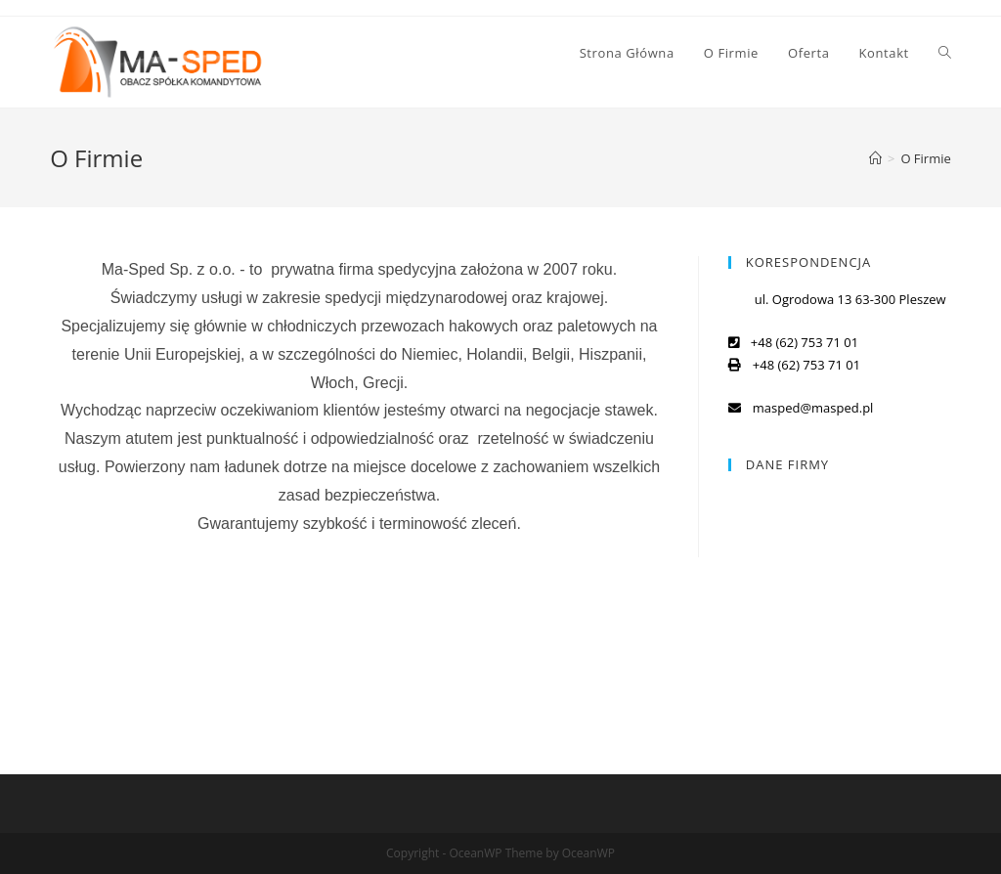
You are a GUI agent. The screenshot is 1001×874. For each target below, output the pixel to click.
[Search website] (945, 53)
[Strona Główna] (875, 158)
